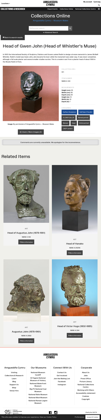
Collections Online (66, 9)
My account (87, 2)
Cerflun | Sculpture (69, 112)
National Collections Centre (85, 9)
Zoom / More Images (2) (31, 132)
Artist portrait (84, 123)
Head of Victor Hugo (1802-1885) (74, 326)
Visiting (14, 372)
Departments (52, 9)
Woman (65, 123)
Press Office (86, 379)
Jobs (86, 376)
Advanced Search (50, 32)
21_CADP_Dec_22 (68, 117)
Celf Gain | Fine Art (86, 112)
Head (73, 123)
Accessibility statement (85, 393)
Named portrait (83, 117)
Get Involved (62, 376)
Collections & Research (13, 8)
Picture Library (86, 382)
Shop (14, 388)
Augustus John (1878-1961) (26, 331)
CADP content (68, 128)
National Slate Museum (38, 394)
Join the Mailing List (62, 379)
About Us (85, 372)
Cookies (85, 396)
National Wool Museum (38, 398)
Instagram (62, 385)
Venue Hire (14, 391)
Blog (14, 382)
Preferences (79, 417)
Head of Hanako (74, 243)
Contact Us (61, 372)
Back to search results (13, 37)
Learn (14, 379)
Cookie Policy (51, 417)
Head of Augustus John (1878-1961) (26, 232)
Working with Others (85, 390)
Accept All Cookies (92, 417)
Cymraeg (97, 2)
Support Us (14, 385)
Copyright (86, 399)
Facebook (62, 382)
